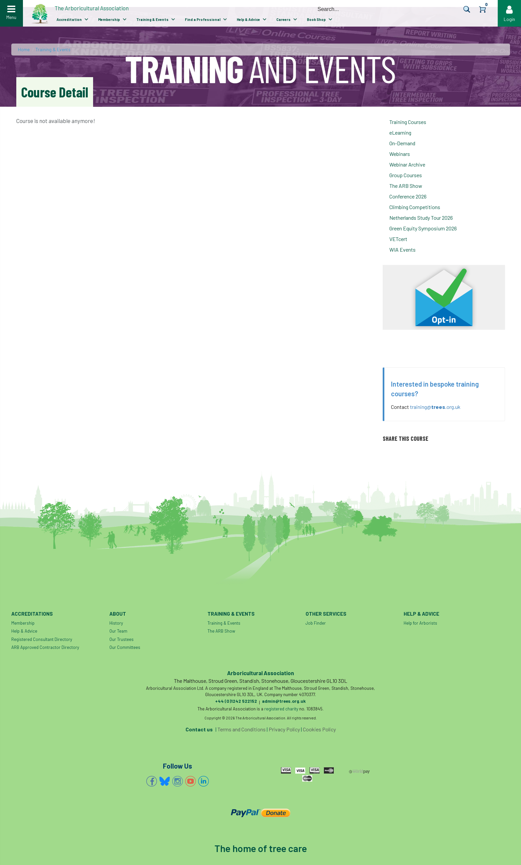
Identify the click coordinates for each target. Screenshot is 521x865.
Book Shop (316, 19)
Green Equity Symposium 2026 (423, 228)
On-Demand (402, 143)
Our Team (118, 631)
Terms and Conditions (241, 729)
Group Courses (405, 175)
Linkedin (203, 781)
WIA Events (402, 249)
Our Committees (124, 647)
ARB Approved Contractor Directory (45, 647)
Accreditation (69, 19)
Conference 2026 (408, 196)
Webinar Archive (407, 164)
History (116, 623)
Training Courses (407, 122)
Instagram (177, 781)
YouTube (190, 781)
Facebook (151, 781)
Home (24, 49)
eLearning (400, 132)
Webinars (399, 154)
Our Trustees (121, 639)
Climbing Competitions (414, 207)
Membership (109, 19)
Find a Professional (202, 19)
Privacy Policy (284, 729)
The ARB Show (405, 186)
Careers (283, 19)
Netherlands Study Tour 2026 (421, 217)
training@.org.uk (435, 407)
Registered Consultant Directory (41, 639)
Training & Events (152, 19)
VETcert (398, 239)
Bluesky (164, 781)
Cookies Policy (319, 729)
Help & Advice (248, 19)
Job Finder (316, 623)
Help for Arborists (420, 623)
